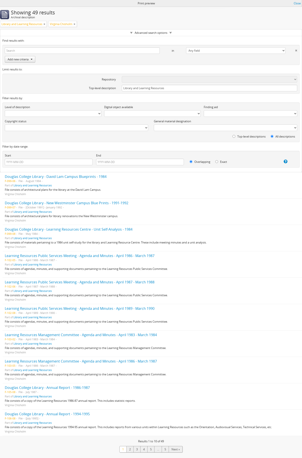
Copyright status (15, 121)
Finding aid (211, 107)
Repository (109, 79)
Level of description (17, 107)
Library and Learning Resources (33, 185)
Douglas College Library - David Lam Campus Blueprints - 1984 (56, 176)
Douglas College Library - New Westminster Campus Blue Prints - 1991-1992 (66, 203)
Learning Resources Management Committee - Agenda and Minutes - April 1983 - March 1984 (81, 334)
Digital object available (118, 107)
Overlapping (200, 162)
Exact (221, 162)
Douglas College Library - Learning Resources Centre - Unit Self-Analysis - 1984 (68, 229)
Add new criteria (20, 59)
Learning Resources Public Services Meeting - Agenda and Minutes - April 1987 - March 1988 (79, 282)
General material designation (172, 121)
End (98, 155)
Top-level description (102, 88)
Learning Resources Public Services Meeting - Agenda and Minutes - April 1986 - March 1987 (79, 255)
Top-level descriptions (249, 136)
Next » (175, 449)
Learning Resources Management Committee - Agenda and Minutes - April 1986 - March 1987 (81, 361)
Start (8, 155)
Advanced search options (151, 33)
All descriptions (283, 136)
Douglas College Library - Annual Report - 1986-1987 (47, 387)
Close (297, 3)
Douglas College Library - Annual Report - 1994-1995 (47, 414)
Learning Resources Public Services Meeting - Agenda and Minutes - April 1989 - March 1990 (79, 308)
